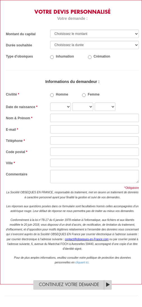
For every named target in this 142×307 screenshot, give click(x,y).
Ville (10, 163)
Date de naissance (22, 107)
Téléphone (15, 141)
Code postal (16, 152)
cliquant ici (82, 262)
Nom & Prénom (19, 118)
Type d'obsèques (19, 56)
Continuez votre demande (69, 285)
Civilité (12, 94)
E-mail (12, 130)
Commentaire (16, 174)
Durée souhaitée (19, 45)
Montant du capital (21, 34)
